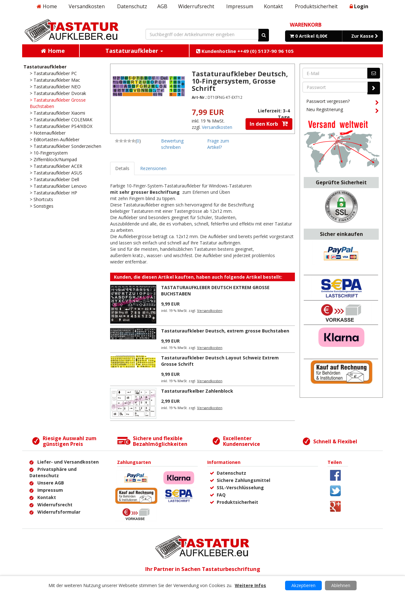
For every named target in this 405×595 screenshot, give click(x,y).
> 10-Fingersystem (49, 153)
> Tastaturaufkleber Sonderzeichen (65, 146)
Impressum (239, 6)
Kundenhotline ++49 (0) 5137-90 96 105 (245, 51)
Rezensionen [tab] (153, 168)
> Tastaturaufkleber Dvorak (58, 93)
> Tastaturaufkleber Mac (55, 80)
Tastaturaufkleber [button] (134, 50)
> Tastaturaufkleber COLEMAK (61, 120)
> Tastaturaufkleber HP (53, 193)
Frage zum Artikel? (218, 144)
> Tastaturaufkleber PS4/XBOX (61, 126)
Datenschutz (132, 6)
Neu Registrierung (342, 110)
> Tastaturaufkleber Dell (54, 179)
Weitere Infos (250, 585)
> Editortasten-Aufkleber (54, 139)
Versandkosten (87, 6)
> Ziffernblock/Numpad (53, 159)
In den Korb (269, 123)
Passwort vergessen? (342, 102)
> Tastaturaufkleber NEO (55, 87)
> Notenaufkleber (47, 133)
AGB (162, 6)
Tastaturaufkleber (44, 67)
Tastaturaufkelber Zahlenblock (197, 391)
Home (47, 6)
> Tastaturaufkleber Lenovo (58, 186)
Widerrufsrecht (196, 6)
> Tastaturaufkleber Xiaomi (57, 113)
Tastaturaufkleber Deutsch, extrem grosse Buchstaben (225, 331)
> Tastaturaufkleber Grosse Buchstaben (58, 103)
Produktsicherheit (316, 6)
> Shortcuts (41, 199)
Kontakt (273, 6)
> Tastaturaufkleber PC (53, 73)
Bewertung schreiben (172, 144)
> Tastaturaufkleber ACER (56, 166)
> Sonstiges (41, 206)
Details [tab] (122, 168)
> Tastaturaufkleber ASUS (56, 173)
